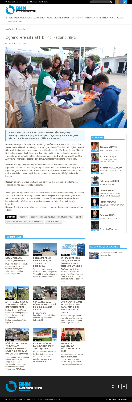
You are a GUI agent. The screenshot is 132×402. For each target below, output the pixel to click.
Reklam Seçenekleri (119, 399)
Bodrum (23, 217)
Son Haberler (43, 2)
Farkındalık (90, 18)
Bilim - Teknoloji (77, 18)
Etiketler (11, 217)
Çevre (78, 217)
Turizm (58, 18)
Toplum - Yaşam (108, 18)
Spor (98, 18)
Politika (50, 18)
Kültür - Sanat (39, 18)
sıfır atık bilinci (53, 222)
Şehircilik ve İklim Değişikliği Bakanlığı (24, 222)
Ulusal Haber (26, 18)
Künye (108, 399)
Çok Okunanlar (32, 2)
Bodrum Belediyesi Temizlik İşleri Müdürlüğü (51, 217)
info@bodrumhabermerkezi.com (48, 399)
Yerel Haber (14, 18)
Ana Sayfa (9, 29)
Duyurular (10, 22)
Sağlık (19, 22)
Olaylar (120, 18)
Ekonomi (65, 18)
